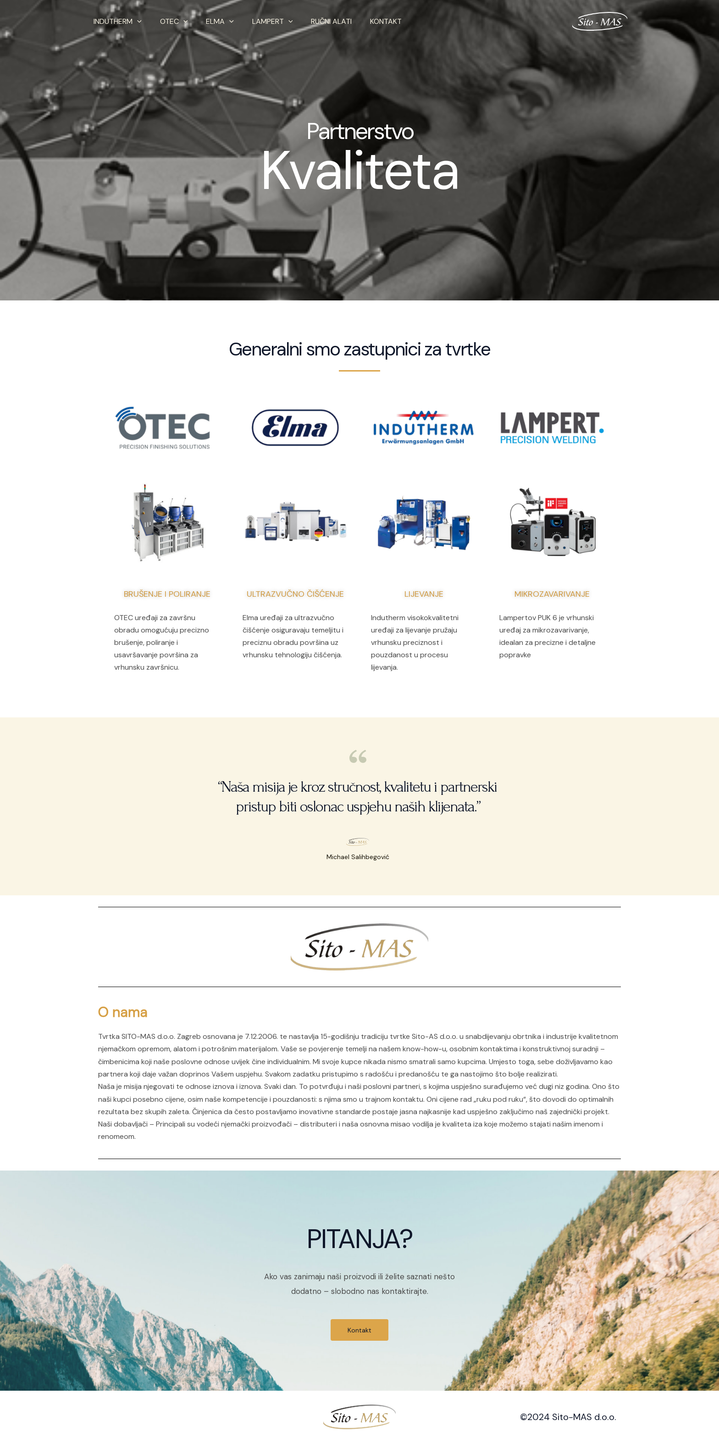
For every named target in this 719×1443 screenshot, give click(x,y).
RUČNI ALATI (314, 21)
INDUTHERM (116, 22)
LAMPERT (259, 22)
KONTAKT (366, 21)
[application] (135, 22)
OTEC (169, 22)
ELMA (211, 22)
